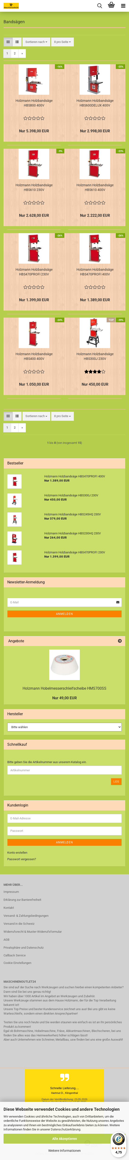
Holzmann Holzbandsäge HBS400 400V (34, 356)
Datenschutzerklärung (65, 1129)
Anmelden (64, 614)
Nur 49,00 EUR (64, 698)
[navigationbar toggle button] (123, 6)
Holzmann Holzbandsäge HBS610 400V (95, 187)
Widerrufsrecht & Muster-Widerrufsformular (33, 931)
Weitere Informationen (64, 1150)
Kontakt (9, 907)
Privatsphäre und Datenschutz (24, 947)
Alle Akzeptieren (64, 1139)
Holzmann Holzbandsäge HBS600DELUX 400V (95, 103)
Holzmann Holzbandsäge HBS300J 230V (95, 356)
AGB (6, 939)
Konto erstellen (17, 852)
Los (116, 781)
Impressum (11, 892)
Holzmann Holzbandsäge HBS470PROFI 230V (34, 272)
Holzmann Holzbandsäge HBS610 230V (34, 187)
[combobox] (36, 42)
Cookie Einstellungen (17, 963)
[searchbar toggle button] (99, 6)
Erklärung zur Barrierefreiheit (22, 899)
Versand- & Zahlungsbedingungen (26, 915)
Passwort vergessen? (21, 859)
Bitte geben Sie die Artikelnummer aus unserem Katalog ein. (47, 762)
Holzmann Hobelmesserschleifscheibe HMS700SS (64, 688)
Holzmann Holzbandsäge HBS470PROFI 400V (95, 272)
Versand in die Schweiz (19, 923)
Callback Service (15, 955)
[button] (8, 42)
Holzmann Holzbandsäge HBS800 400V (34, 103)
